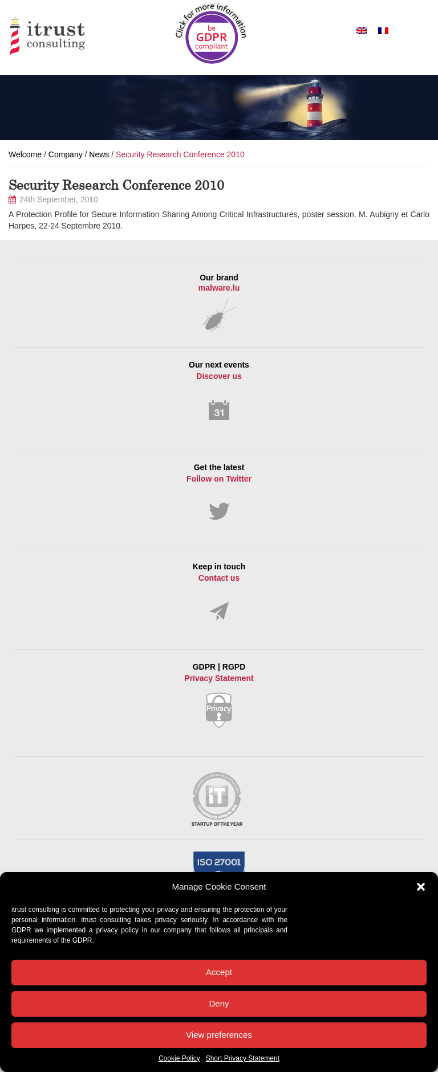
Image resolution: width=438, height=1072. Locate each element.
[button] (421, 886)
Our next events (219, 391)
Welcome (25, 154)
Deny (219, 1003)
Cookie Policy (179, 1058)
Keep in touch (219, 592)
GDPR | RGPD (219, 695)
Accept (219, 972)
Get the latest (219, 492)
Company (65, 154)
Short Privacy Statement (242, 1058)
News (99, 154)
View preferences (219, 1035)
